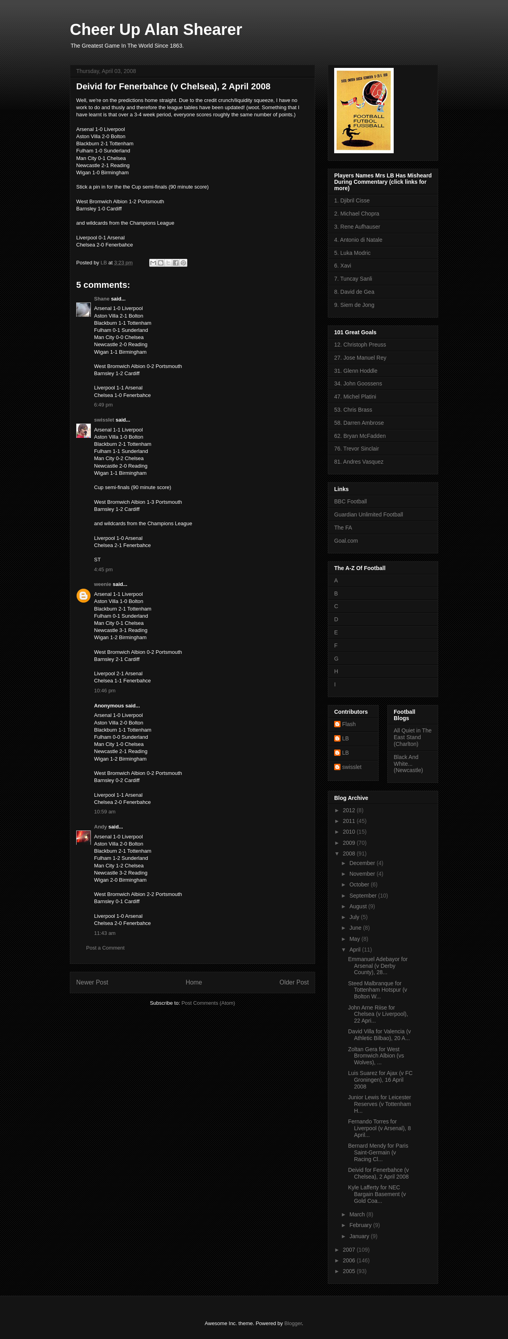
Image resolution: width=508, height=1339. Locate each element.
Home (194, 982)
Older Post (294, 982)
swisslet (104, 420)
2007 (350, 1250)
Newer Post (92, 982)
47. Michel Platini (355, 396)
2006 (350, 1260)
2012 (350, 810)
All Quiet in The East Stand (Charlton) (412, 737)
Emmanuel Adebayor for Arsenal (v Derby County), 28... (378, 966)
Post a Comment (105, 948)
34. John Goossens (358, 383)
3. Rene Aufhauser (357, 226)
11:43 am (104, 933)
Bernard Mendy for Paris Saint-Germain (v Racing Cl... (378, 1152)
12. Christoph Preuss (360, 344)
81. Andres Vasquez (358, 462)
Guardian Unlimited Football (368, 514)
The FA (343, 527)
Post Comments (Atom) (208, 1003)
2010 (350, 831)
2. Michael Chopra (356, 213)
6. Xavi (342, 265)
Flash (349, 724)
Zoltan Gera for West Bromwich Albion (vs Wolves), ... (376, 1056)
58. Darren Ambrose (359, 423)
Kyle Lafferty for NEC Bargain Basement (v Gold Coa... (377, 1194)
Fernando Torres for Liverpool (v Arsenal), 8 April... (379, 1128)
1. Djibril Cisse (351, 200)
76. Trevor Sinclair (356, 448)
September (363, 895)
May (355, 939)
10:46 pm (104, 691)
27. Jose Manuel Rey (360, 357)
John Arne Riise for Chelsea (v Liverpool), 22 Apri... (378, 1014)
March (357, 1214)
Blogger (293, 1323)
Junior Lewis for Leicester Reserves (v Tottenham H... (379, 1104)
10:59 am (104, 812)
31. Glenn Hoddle (355, 371)
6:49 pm (103, 405)
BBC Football (350, 501)
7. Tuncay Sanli (353, 279)
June (356, 928)
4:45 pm (103, 569)
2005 (350, 1271)
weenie (102, 584)
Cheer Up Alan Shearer (156, 29)
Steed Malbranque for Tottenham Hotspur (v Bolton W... (377, 990)
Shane (102, 299)
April (355, 949)
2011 (350, 821)
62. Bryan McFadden (360, 436)
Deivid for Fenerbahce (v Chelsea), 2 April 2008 (378, 1173)
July (355, 917)
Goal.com (346, 541)
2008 (350, 853)
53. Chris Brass (353, 410)
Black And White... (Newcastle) (408, 764)
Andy (100, 827)
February (361, 1225)
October (360, 884)
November (362, 874)
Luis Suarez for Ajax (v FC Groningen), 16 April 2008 (380, 1080)
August (358, 906)
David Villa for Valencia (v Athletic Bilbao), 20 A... (379, 1034)
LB (345, 738)
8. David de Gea (354, 292)
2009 (350, 843)
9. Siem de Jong (354, 305)
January (360, 1236)
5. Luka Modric (352, 253)
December (362, 863)
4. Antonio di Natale (358, 240)
